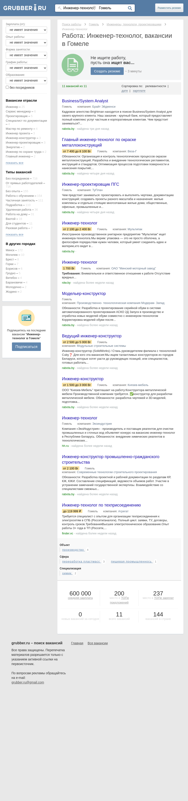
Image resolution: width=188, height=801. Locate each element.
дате (125, 90)
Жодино (11, 291)
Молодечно (13, 287)
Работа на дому (17, 214)
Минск (10, 250)
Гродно (10, 273)
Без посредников (17, 178)
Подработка (14, 205)
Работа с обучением (20, 195)
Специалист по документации (26, 120)
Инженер (12, 107)
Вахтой (11, 219)
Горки (10, 264)
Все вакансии (98, 643)
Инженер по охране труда (24, 151)
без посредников (22, 87)
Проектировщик (17, 116)
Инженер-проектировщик (23, 142)
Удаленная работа (18, 209)
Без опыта (13, 191)
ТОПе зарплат (164, 598)
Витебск (11, 278)
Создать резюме (107, 71)
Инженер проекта (18, 133)
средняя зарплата (80, 598)
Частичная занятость (20, 200)
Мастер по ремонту (19, 128)
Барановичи (14, 282)
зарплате (139, 90)
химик (67, 573)
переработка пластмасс (81, 561)
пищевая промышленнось (132, 561)
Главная (77, 643)
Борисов (11, 268)
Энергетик (13, 147)
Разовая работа (17, 228)
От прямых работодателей (24, 183)
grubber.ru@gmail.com (27, 682)
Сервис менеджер (18, 111)
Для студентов (16, 223)
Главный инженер (18, 156)
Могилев (12, 254)
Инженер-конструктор (21, 138)
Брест (10, 259)
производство (73, 549)
